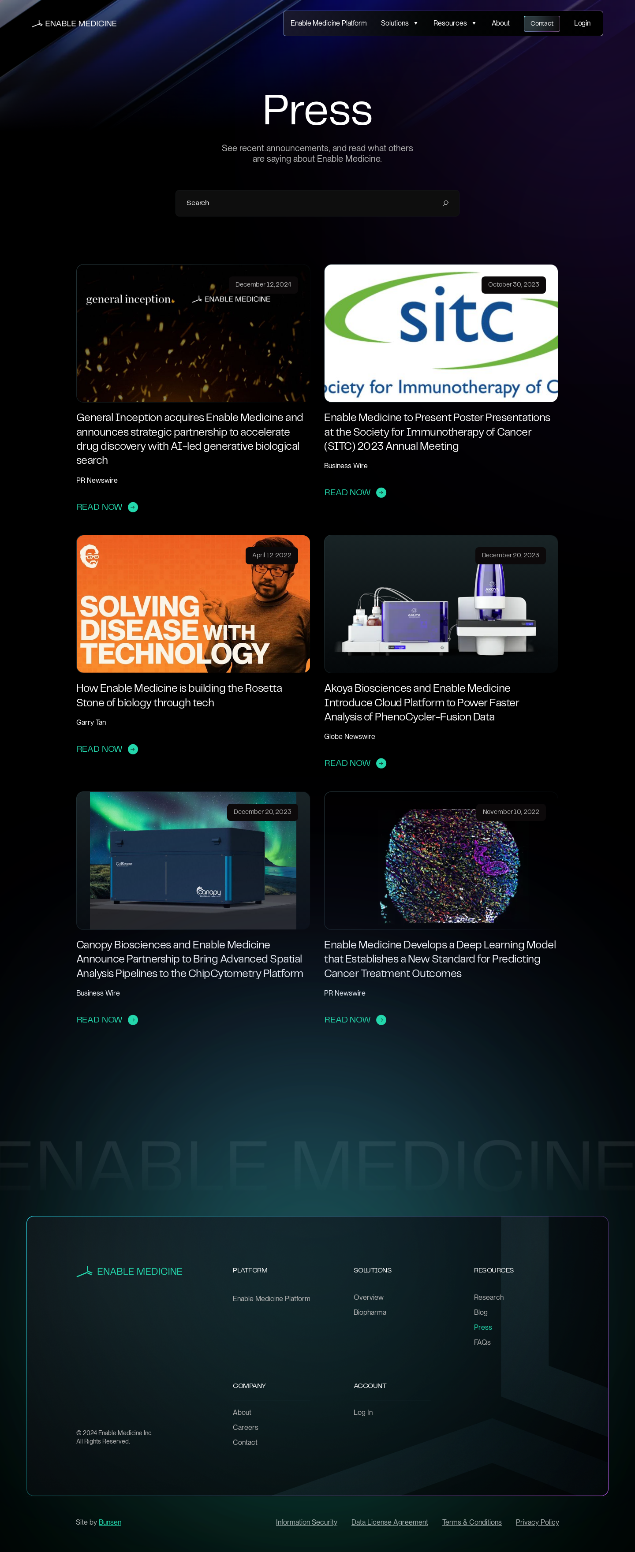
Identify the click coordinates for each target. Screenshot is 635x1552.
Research (489, 1297)
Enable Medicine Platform (328, 23)
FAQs (482, 1342)
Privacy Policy (537, 1522)
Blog (481, 1312)
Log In (363, 1412)
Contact (245, 1442)
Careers (245, 1427)
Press (483, 1327)
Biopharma (370, 1312)
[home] (74, 23)
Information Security (306, 1522)
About (501, 23)
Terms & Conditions (472, 1522)
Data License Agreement (389, 1522)
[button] (400, 23)
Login (582, 23)
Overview (369, 1297)
